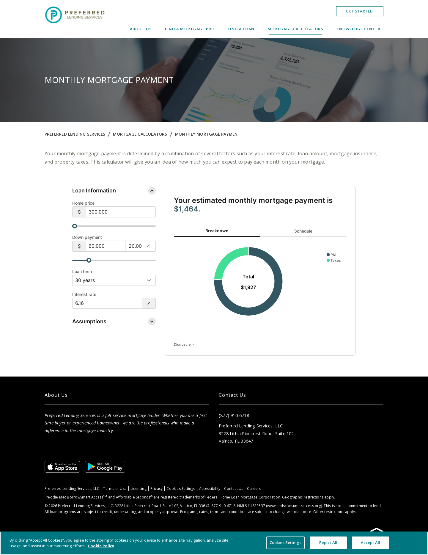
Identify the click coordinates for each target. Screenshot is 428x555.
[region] (214, 543)
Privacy (156, 488)
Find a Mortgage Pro (189, 29)
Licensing (138, 488)
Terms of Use (115, 488)
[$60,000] (106, 246)
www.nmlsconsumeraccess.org (294, 505)
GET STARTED (359, 11)
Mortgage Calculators (295, 29)
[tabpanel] (260, 281)
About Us (141, 29)
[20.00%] (135, 246)
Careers (254, 488)
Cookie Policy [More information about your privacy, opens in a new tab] (101, 545)
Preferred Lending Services (75, 134)
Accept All (370, 542)
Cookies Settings (180, 488)
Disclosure (184, 344)
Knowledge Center (358, 29)
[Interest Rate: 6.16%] (107, 303)
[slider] (114, 226)
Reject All (328, 542)
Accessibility (210, 488)
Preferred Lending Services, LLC (72, 488)
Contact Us (233, 488)
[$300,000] (120, 212)
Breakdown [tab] (217, 230)
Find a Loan (241, 29)
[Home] (75, 19)
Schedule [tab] (303, 230)
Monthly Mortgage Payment (207, 134)
